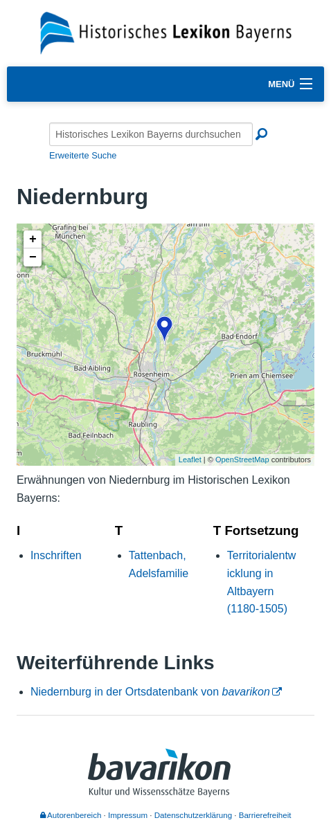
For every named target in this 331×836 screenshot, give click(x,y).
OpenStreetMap (242, 459)
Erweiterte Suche (82, 155)
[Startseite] (165, 32)
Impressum (127, 815)
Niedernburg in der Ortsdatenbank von (150, 692)
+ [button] (33, 239)
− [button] (33, 257)
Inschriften (56, 555)
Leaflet (190, 459)
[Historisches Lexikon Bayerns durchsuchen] (151, 134)
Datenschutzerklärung (193, 815)
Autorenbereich (71, 815)
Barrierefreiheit (265, 815)
